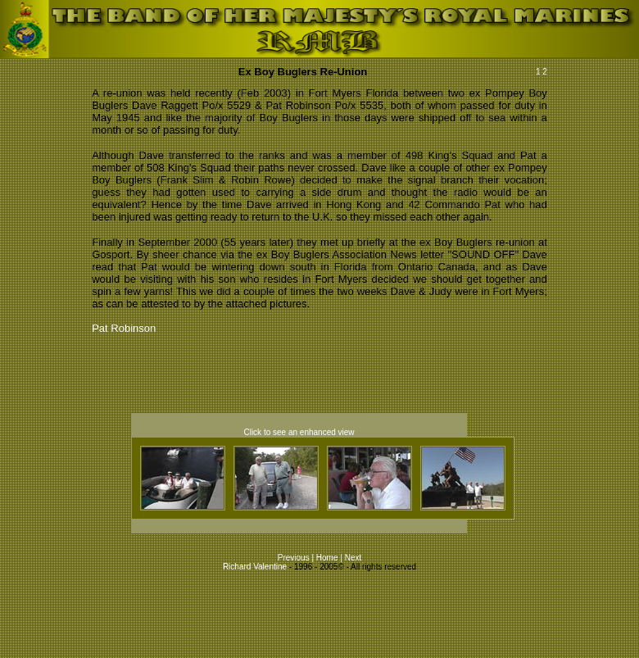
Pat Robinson (124, 328)
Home (327, 557)
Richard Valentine (255, 566)
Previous (295, 557)
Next (353, 557)
